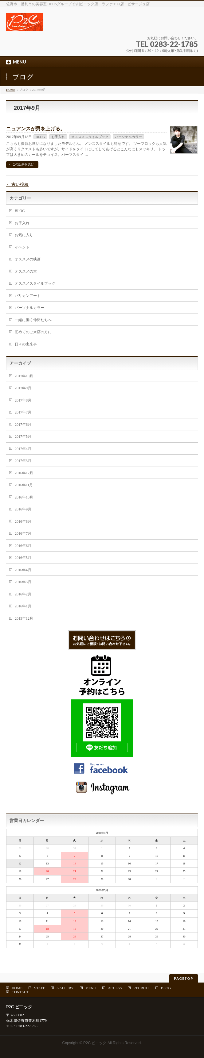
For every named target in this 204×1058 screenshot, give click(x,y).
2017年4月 (23, 449)
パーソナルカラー (128, 137)
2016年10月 (24, 497)
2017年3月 (23, 461)
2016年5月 (23, 558)
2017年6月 (23, 424)
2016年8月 (23, 521)
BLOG (40, 137)
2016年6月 (23, 546)
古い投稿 (17, 184)
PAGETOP (183, 978)
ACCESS (115, 988)
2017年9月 (23, 388)
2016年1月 (23, 606)
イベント (22, 247)
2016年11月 (24, 485)
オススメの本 (26, 271)
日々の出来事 (26, 344)
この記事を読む (23, 164)
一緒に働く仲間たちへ (33, 320)
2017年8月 (23, 400)
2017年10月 (24, 376)
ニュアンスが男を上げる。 (35, 128)
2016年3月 (23, 582)
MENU (90, 988)
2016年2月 (23, 594)
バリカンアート (28, 296)
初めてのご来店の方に (33, 332)
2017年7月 (23, 412)
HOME (10, 89)
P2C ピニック (94, 1043)
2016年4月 (23, 570)
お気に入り (24, 235)
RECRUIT (141, 988)
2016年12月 (24, 473)
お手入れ (58, 137)
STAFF (39, 988)
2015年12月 (24, 618)
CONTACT (20, 992)
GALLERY (65, 988)
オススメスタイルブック (89, 137)
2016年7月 (23, 533)
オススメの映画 (28, 259)
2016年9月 (23, 509)
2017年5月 (23, 436)
